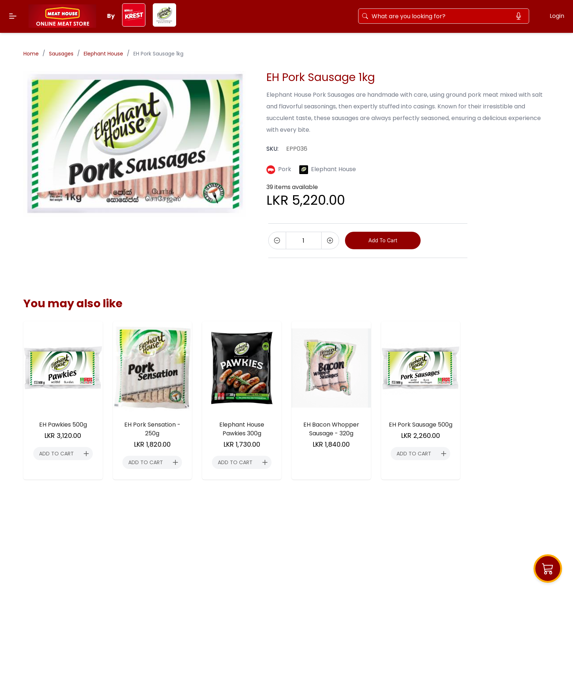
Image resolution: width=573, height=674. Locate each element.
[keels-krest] (134, 24)
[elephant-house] (164, 24)
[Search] (440, 16)
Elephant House (103, 53)
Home (31, 53)
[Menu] (13, 16)
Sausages (61, 53)
